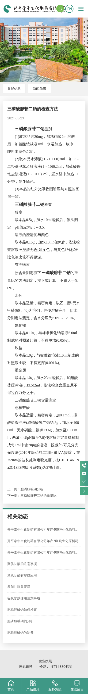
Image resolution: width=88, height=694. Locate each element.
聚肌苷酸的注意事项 (22, 564)
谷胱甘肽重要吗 (18, 587)
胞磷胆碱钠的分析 (20, 621)
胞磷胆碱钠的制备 (20, 632)
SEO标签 (66, 667)
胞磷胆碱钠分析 (31, 489)
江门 (53, 667)
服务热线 (54, 689)
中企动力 (43, 667)
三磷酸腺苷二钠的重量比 (38, 495)
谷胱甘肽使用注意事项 (23, 598)
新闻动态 (39, 88)
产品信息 (32, 689)
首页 (11, 689)
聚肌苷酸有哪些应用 (22, 575)
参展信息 (14, 88)
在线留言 (77, 689)
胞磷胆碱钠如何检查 (22, 610)
